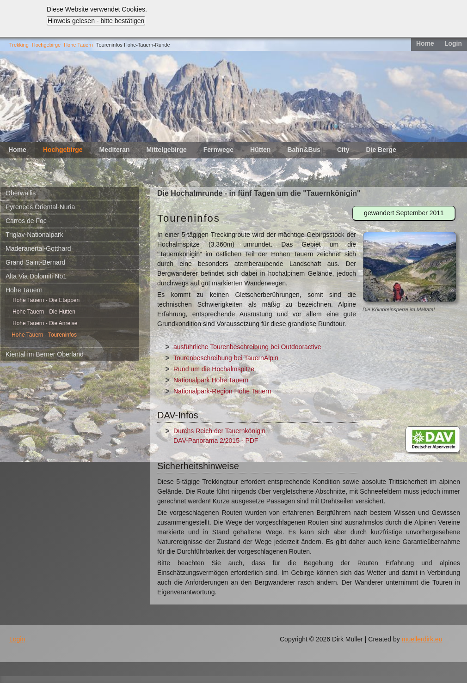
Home (425, 43)
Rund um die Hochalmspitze (213, 369)
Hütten (260, 149)
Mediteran (114, 149)
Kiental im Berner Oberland (45, 354)
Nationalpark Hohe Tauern (210, 380)
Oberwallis (21, 193)
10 (410, 126)
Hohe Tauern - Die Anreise (45, 323)
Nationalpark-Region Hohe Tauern (222, 391)
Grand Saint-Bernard (35, 262)
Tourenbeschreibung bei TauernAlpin (225, 358)
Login (453, 43)
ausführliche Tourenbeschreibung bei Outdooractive (247, 347)
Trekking (19, 45)
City (343, 149)
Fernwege (218, 149)
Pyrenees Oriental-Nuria (40, 207)
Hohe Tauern (78, 45)
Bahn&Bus (303, 149)
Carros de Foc (26, 220)
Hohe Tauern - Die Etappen (46, 300)
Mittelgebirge (167, 149)
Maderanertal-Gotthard (38, 248)
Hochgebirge (46, 45)
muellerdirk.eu (422, 639)
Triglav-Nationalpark (34, 234)
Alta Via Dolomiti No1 (36, 276)
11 (419, 126)
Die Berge (381, 149)
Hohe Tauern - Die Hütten (43, 311)
